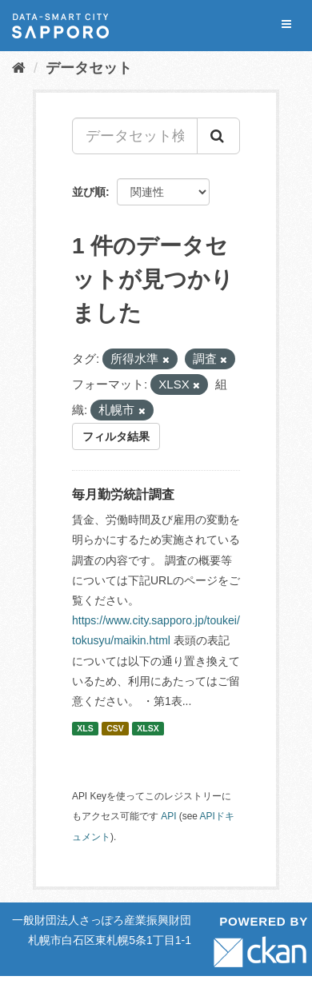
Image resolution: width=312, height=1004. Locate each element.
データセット (89, 68)
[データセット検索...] (135, 136)
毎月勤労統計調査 (123, 494)
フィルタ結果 (116, 436)
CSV (115, 728)
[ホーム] (19, 68)
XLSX (147, 728)
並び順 (89, 191)
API (168, 816)
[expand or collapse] (286, 24)
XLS (85, 728)
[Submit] (218, 136)
